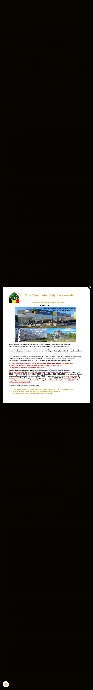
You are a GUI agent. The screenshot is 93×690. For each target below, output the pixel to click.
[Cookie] (6, 684)
